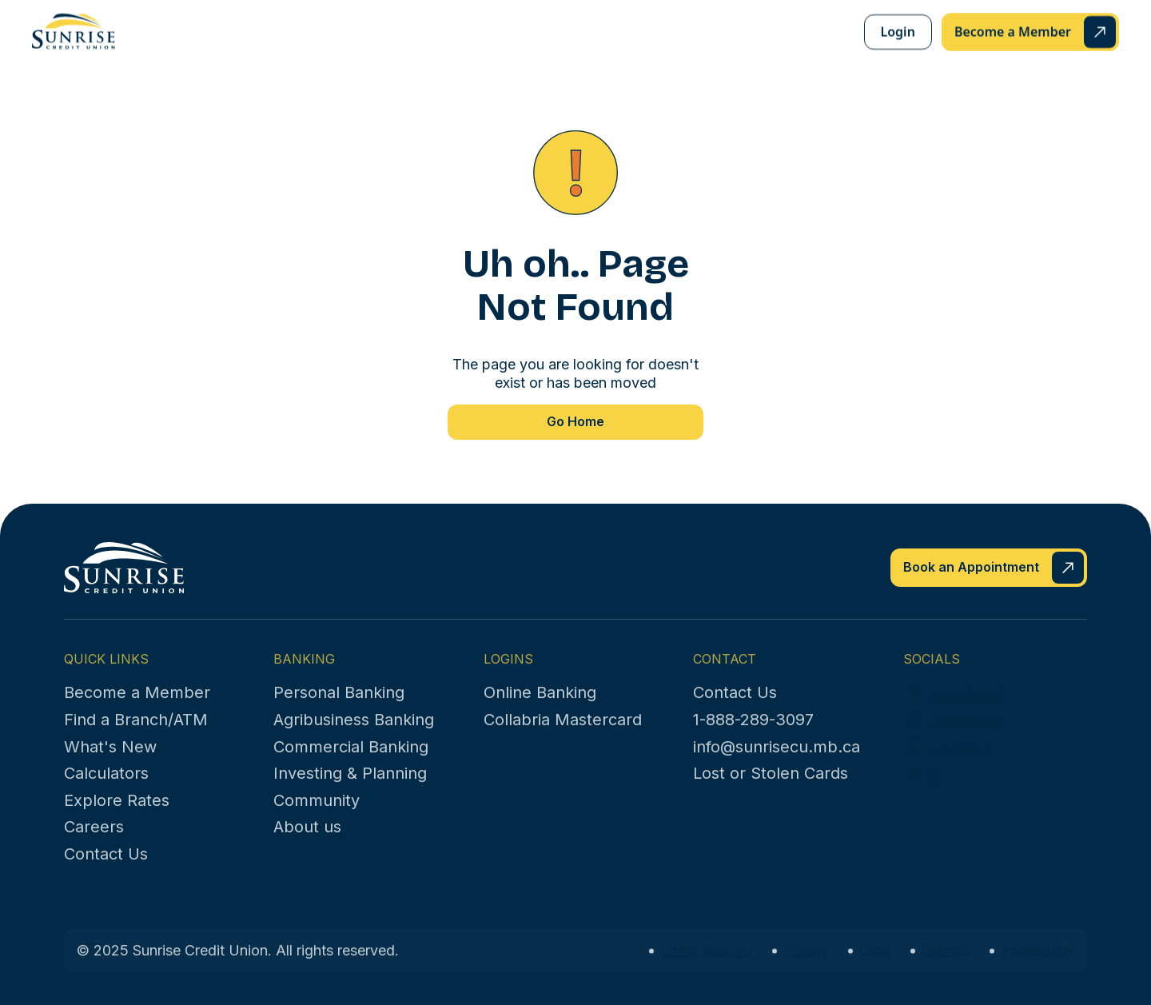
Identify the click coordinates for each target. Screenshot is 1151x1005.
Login (898, 32)
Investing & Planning (350, 791)
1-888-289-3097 (753, 738)
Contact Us (106, 872)
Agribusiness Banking (353, 738)
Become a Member (137, 710)
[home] (73, 31)
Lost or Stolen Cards (770, 791)
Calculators (106, 791)
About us (307, 845)
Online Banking (540, 710)
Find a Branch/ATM (136, 738)
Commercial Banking (350, 765)
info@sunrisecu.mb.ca (776, 765)
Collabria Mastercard (563, 738)
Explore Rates (116, 818)
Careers (94, 845)
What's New (110, 765)
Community (316, 818)
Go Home (575, 421)
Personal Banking (338, 710)
